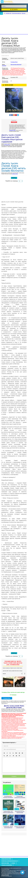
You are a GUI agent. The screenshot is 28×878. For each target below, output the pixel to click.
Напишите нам (12, 130)
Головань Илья (14, 62)
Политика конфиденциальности (9, 860)
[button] (4, 753)
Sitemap (13, 863)
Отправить (14, 776)
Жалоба (14, 121)
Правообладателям (6, 858)
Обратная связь (5, 863)
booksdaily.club (8, 2)
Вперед (14, 178)
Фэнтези (4, 65)
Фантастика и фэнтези (16, 64)
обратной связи (5, 874)
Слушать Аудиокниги (6, 865)
